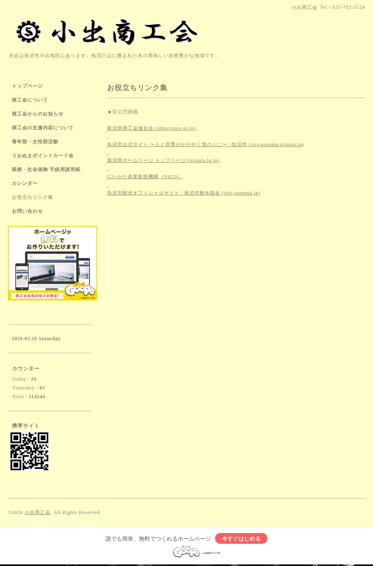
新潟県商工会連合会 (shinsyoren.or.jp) (151, 128)
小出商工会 (37, 512)
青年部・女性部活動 (35, 141)
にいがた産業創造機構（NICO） (144, 176)
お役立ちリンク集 (32, 197)
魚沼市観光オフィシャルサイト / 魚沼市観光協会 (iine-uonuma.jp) (183, 193)
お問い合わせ (27, 211)
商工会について (30, 100)
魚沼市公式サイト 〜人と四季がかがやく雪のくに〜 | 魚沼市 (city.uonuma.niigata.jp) (205, 144)
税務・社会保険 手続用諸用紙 (46, 169)
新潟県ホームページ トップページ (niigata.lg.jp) (163, 160)
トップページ (27, 86)
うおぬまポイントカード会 (43, 155)
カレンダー (25, 183)
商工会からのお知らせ (37, 114)
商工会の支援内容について (43, 128)
